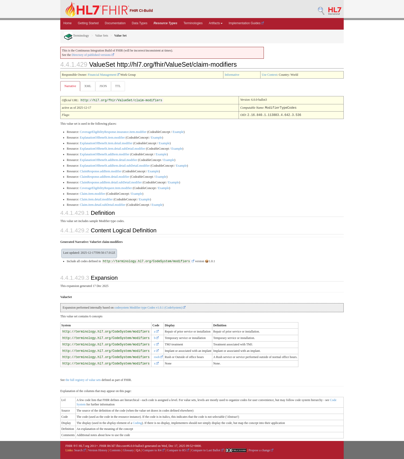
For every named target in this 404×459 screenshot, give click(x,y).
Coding (137, 422)
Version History (98, 450)
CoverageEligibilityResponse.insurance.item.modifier (113, 131)
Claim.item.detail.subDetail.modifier (102, 204)
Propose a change (260, 450)
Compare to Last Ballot (207, 450)
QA (138, 450)
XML (88, 86)
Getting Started (88, 23)
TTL (119, 86)
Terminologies (193, 23)
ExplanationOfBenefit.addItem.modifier (105, 154)
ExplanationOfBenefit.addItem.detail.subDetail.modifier (115, 165)
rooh (158, 357)
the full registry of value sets (83, 379)
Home (67, 23)
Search (80, 450)
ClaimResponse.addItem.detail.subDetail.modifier (111, 182)
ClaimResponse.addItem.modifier (101, 171)
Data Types (139, 23)
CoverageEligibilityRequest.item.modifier (106, 188)
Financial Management (104, 74)
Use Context (269, 74)
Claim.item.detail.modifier (96, 199)
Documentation (115, 23)
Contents (115, 450)
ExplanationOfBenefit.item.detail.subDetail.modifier (112, 148)
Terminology (76, 35)
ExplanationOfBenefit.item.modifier (102, 137)
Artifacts (215, 23)
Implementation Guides (246, 23)
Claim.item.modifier (92, 193)
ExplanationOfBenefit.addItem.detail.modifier (108, 160)
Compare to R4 (153, 450)
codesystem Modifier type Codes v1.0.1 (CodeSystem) (150, 307)
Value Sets (101, 35)
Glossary (128, 450)
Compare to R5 (178, 450)
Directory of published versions (93, 55)
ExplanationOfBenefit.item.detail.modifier (106, 143)
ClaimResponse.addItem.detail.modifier (104, 176)
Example (178, 131)
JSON (104, 86)
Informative (232, 74)
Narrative (70, 86)
